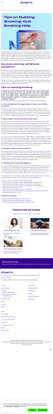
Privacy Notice (4, 314)
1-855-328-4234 (11, 292)
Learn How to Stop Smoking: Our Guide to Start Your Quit (16, 198)
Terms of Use (4, 322)
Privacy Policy (9, 406)
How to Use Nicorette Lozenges (13, 249)
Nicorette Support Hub (35, 177)
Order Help (3, 291)
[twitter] (29, 338)
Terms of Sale (31, 299)
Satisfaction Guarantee (33, 296)
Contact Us (3, 304)
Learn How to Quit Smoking (38, 230)
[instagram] (24, 338)
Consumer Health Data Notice (8, 316)
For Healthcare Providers (7, 325)
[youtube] (34, 338)
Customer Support (5, 288)
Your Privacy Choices (7, 319)
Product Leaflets (5, 330)
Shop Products (31, 291)
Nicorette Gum (35, 154)
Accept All (32, 410)
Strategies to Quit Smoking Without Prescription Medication (16, 200)
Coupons (30, 293)
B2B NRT (3, 307)
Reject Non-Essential (42, 410)
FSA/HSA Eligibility (32, 288)
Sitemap (3, 327)
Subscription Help (5, 298)
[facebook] (19, 338)
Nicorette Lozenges (45, 154)
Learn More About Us (7, 277)
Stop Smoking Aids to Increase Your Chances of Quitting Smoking (18, 202)
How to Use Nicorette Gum (12, 230)
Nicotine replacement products (8, 151)
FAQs (2, 301)
